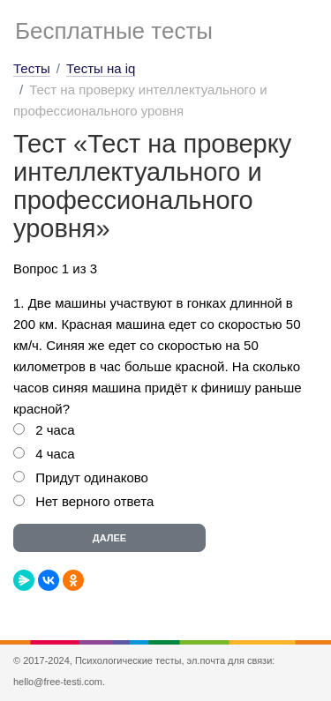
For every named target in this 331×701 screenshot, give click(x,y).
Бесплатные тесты (114, 31)
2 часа (55, 429)
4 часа (55, 453)
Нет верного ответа (94, 501)
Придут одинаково (91, 477)
